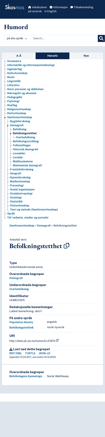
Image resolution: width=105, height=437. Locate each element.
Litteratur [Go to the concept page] (13, 85)
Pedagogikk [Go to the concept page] (14, 97)
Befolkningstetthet (65, 225)
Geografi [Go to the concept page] (15, 173)
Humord (16, 26)
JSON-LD (44, 353)
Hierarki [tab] (52, 55)
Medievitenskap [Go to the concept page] (20, 181)
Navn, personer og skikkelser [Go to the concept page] (25, 89)
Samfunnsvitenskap (21, 225)
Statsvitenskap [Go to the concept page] (19, 205)
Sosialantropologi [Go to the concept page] (21, 193)
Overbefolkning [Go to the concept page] (25, 137)
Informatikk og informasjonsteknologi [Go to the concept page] (31, 65)
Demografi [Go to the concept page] (17, 125)
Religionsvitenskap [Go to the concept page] (19, 109)
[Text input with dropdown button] (64, 38)
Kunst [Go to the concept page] (11, 77)
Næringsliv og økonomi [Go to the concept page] (21, 93)
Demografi (44, 225)
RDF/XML (15, 353)
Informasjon (59, 7)
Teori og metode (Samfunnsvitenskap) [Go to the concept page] (34, 209)
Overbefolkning (19, 289)
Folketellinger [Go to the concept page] (22, 145)
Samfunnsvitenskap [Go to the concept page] (19, 117)
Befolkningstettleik (21, 327)
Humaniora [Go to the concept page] (14, 61)
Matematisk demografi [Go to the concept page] (27, 165)
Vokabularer (37, 7)
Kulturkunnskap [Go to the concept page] (17, 73)
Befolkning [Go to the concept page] (19, 129)
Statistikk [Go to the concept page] (16, 201)
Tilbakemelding (81, 7)
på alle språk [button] (17, 38)
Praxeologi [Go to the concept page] (17, 185)
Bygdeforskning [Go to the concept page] (20, 121)
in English (50, 11)
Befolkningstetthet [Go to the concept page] (25, 133)
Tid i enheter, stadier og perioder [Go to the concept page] (28, 217)
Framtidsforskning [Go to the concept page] (21, 169)
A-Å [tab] (18, 55)
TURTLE (30, 353)
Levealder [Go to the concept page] (19, 153)
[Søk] (101, 38)
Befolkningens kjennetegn (25, 376)
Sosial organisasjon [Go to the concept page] (22, 189)
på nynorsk (35, 11)
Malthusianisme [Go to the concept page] (23, 161)
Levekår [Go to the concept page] (18, 157)
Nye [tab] (86, 55)
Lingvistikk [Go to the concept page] (14, 81)
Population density (21, 322)
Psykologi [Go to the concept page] (13, 101)
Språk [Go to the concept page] (11, 213)
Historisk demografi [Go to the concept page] (25, 149)
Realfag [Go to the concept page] (12, 105)
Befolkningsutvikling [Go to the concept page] (26, 141)
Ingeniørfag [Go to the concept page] (14, 69)
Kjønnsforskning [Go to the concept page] (20, 177)
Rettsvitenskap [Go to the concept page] (16, 113)
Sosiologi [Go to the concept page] (16, 197)
